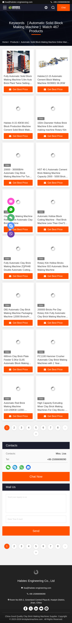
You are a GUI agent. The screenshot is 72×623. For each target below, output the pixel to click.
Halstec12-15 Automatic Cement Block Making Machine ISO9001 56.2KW (51, 79)
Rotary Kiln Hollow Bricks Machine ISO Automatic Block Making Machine (52, 266)
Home (5, 42)
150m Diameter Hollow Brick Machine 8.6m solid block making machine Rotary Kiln (52, 126)
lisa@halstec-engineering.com (17, 2)
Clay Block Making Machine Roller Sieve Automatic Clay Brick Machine (18, 219)
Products (14, 42)
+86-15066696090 (60, 2)
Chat (63, 7)
